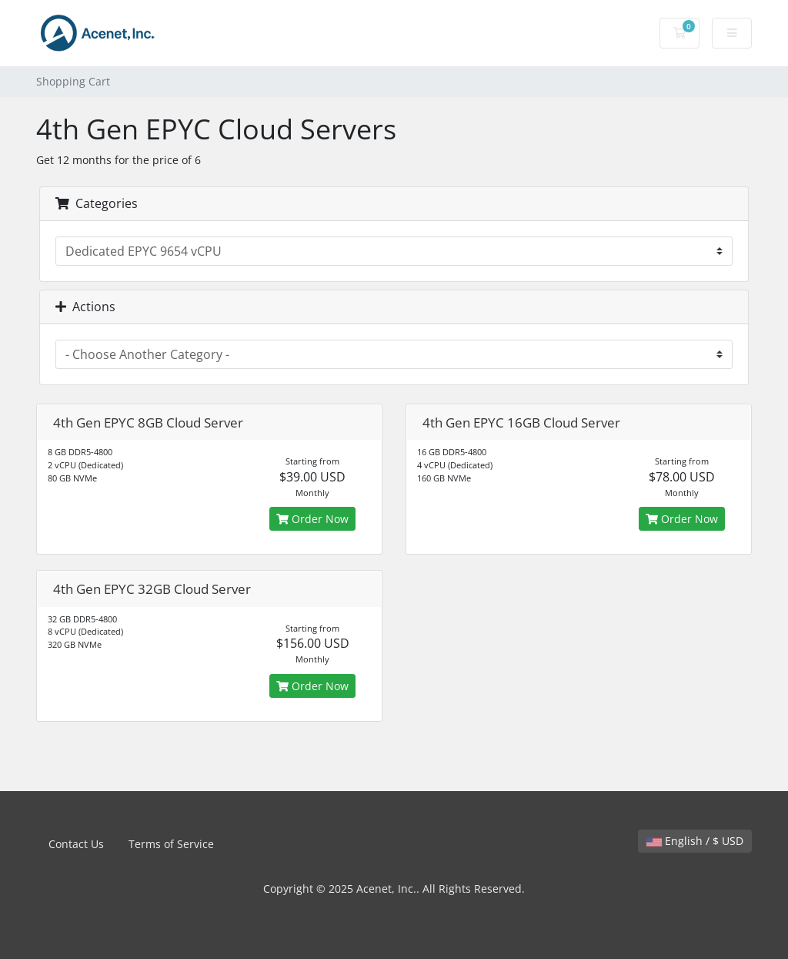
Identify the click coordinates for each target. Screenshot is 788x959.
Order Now (312, 518)
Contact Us (76, 844)
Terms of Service (171, 844)
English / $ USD (694, 840)
